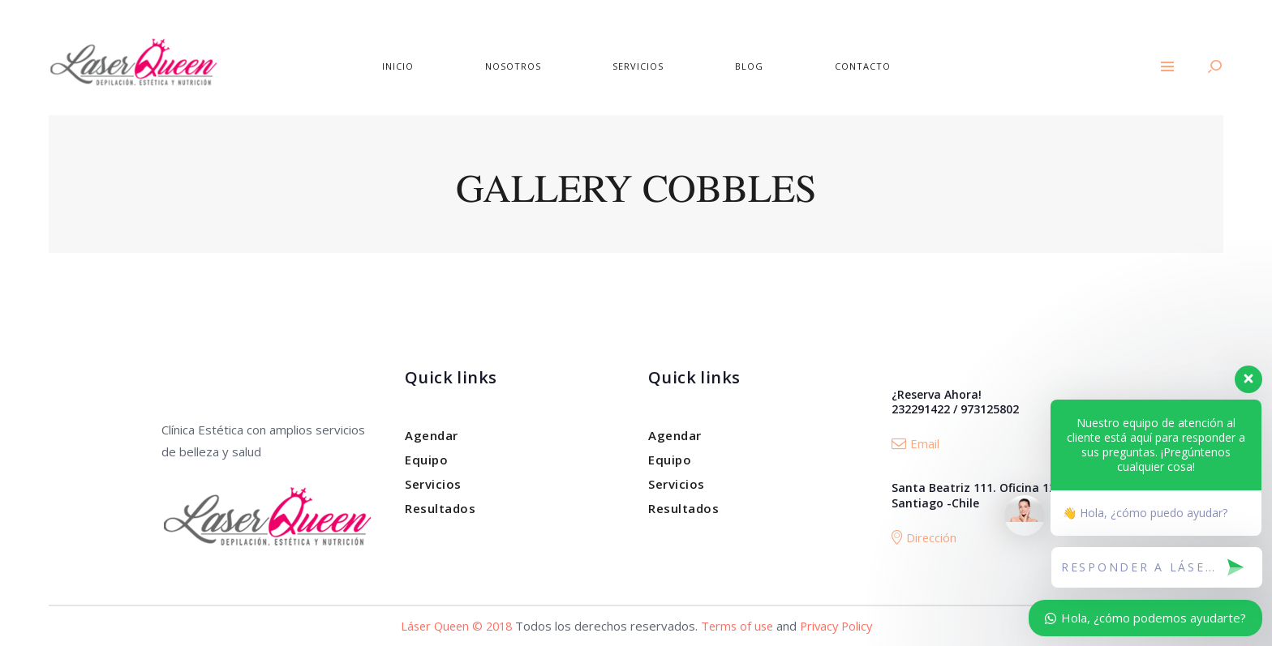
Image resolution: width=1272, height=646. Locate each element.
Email (915, 443)
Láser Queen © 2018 (452, 626)
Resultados (440, 508)
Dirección (925, 537)
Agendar (431, 435)
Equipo (426, 459)
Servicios (433, 484)
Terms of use (738, 626)
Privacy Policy (841, 626)
